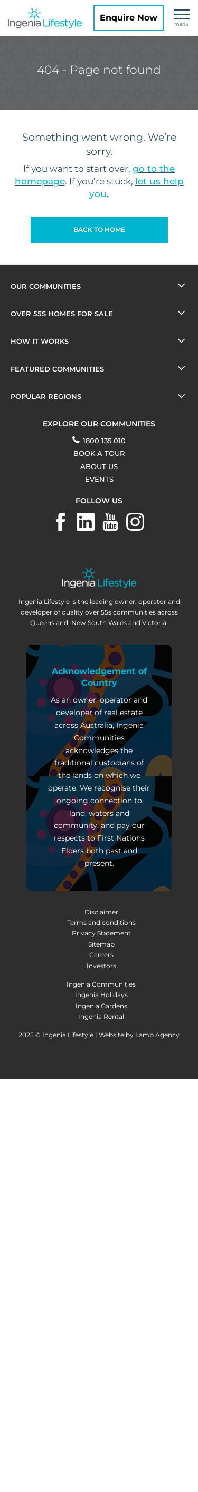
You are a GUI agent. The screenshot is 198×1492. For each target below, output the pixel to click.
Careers (101, 955)
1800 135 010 (99, 440)
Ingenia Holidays (101, 995)
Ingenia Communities (101, 984)
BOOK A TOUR (99, 453)
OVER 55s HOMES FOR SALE (62, 313)
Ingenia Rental (101, 1016)
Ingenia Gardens (101, 1006)
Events (99, 479)
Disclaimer (101, 912)
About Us (99, 466)
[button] (99, 230)
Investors (101, 966)
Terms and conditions (101, 923)
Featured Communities (57, 369)
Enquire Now (128, 18)
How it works (40, 341)
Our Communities (46, 286)
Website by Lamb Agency (139, 1035)
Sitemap (101, 944)
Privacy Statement (101, 933)
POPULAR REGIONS (46, 396)
